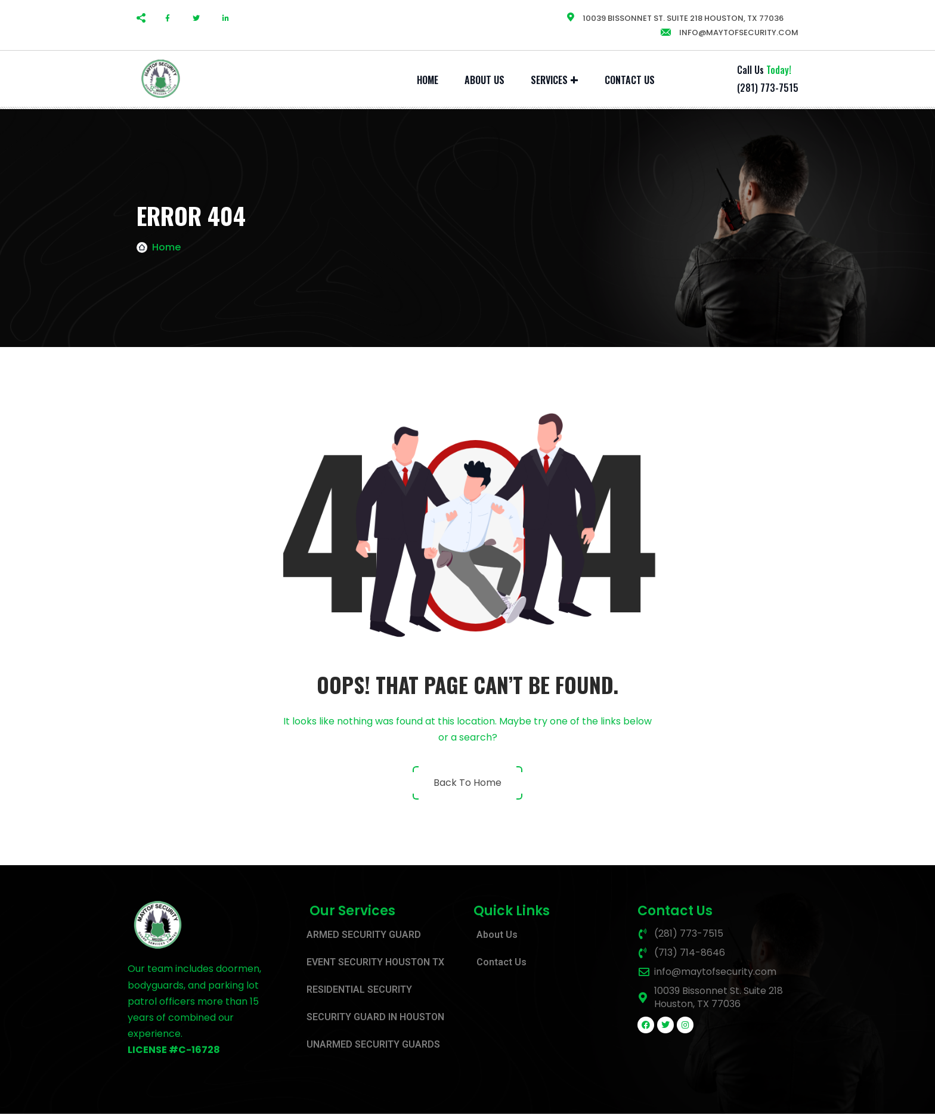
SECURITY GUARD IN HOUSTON (375, 1018)
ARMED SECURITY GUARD (363, 935)
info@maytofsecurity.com (729, 32)
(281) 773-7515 (767, 87)
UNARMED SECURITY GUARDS (373, 1045)
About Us (484, 80)
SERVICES (549, 80)
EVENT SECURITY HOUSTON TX (375, 963)
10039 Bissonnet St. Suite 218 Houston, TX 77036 (675, 18)
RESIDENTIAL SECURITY (359, 990)
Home (427, 80)
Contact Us (630, 80)
